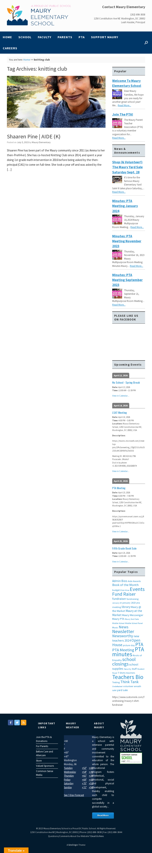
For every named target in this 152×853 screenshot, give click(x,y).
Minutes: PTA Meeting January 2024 (125, 206)
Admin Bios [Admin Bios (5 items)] (119, 581)
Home (7, 37)
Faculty (44, 37)
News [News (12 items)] (123, 627)
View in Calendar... (120, 395)
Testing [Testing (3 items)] (116, 682)
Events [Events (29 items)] (137, 589)
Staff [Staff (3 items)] (134, 668)
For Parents (42, 746)
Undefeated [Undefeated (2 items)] (117, 686)
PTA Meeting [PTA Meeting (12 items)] (123, 649)
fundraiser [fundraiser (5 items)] (119, 599)
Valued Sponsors (45, 765)
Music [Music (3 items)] (115, 627)
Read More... (124, 105)
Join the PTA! (122, 114)
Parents (65, 37)
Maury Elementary (41, 142)
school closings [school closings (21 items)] (124, 661)
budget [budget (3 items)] (116, 590)
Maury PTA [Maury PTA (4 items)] (118, 619)
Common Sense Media (44, 773)
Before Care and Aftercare (44, 753)
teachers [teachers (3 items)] (130, 672)
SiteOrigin (73, 844)
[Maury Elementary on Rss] (23, 722)
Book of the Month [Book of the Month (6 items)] (125, 585)
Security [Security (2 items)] (127, 669)
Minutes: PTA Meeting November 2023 (126, 241)
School (24, 37)
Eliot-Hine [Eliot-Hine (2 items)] (124, 590)
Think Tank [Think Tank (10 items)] (129, 681)
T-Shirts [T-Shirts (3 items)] (121, 672)
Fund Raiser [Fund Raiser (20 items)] (124, 594)
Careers (10, 48)
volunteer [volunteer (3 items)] (128, 686)
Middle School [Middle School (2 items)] (118, 623)
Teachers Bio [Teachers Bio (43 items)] (127, 677)
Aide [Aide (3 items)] (130, 581)
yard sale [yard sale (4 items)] (122, 690)
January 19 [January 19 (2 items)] (117, 603)
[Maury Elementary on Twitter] (17, 722)
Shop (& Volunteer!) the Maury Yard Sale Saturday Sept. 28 (127, 167)
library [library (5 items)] (126, 607)
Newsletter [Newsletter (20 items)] (123, 631)
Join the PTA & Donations (44, 739)
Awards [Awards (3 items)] (137, 581)
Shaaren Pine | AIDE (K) (34, 136)
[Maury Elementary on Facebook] (10, 722)
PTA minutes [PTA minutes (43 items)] (128, 652)
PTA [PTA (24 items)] (139, 644)
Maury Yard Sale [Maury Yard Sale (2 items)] (132, 619)
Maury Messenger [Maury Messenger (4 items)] (132, 615)
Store (39, 760)
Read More (103, 815)
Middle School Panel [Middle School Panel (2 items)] (134, 623)
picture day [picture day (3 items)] (129, 645)
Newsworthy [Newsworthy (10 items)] (122, 635)
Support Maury (104, 37)
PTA (82, 37)
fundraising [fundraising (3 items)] (133, 598)
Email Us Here (97, 836)
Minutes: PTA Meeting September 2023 (127, 280)
